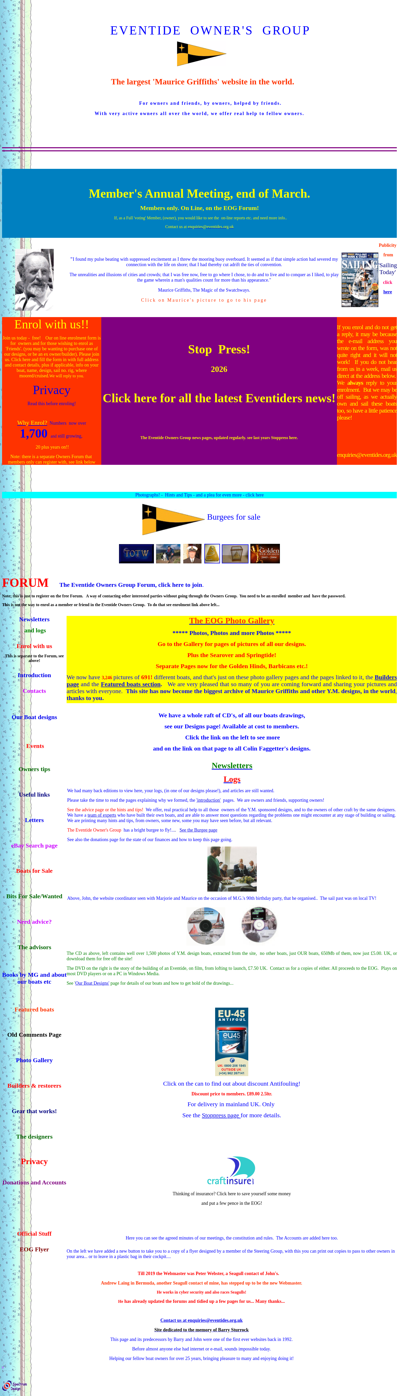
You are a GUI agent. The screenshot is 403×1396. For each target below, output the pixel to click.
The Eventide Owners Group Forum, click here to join (130, 584)
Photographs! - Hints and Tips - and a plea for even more (188, 495)
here (387, 291)
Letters (34, 820)
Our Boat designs (34, 717)
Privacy (52, 390)
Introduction (34, 675)
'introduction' (208, 800)
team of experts (102, 815)
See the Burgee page (198, 830)
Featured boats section (130, 684)
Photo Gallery (34, 1060)
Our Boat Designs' (92, 983)
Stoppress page (221, 1115)
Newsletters (34, 619)
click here (254, 495)
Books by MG (20, 974)
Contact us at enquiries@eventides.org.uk (201, 1320)
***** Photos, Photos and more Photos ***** (231, 633)
